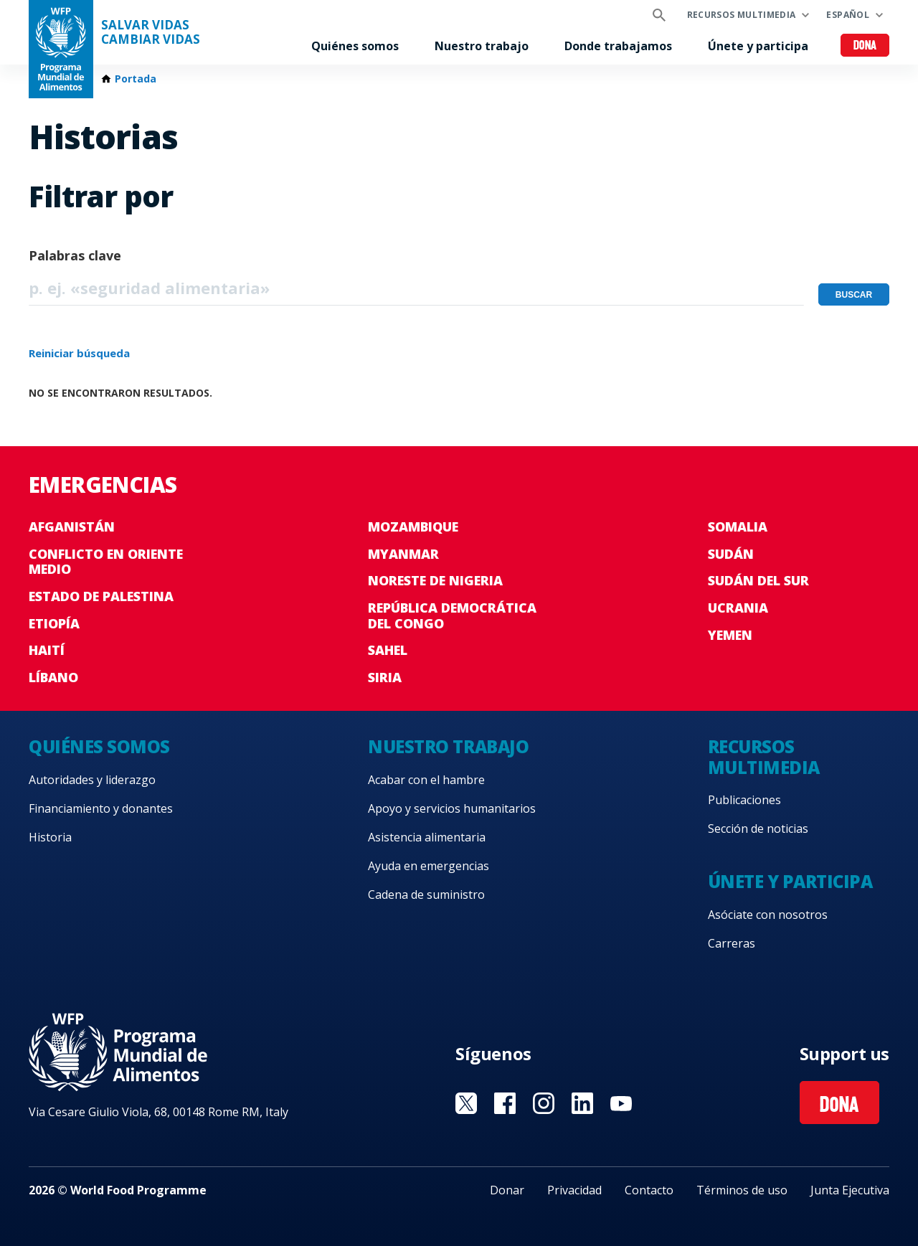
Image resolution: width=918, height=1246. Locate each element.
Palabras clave (75, 255)
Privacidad (574, 1190)
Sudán (731, 553)
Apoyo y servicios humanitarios (452, 808)
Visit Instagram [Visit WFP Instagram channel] (543, 1103)
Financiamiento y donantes (101, 808)
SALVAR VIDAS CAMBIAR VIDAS (150, 32)
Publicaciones (744, 800)
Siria (385, 677)
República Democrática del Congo (452, 615)
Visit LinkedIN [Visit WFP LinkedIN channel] (582, 1103)
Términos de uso (741, 1190)
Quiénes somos (355, 46)
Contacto (649, 1190)
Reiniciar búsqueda (79, 353)
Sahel (387, 650)
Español (847, 15)
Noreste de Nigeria (435, 580)
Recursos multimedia (741, 15)
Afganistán (72, 526)
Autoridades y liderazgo (92, 780)
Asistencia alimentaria (427, 837)
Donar (507, 1190)
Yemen (730, 634)
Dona (865, 46)
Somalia (737, 526)
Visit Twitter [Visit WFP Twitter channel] (466, 1103)
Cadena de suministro (426, 894)
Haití (47, 650)
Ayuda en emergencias (428, 866)
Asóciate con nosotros (768, 914)
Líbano (53, 677)
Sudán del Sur (758, 580)
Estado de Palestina (101, 596)
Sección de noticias (758, 828)
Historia (50, 837)
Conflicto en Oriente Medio (106, 561)
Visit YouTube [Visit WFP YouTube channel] (621, 1103)
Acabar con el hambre (426, 780)
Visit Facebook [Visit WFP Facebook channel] (505, 1103)
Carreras (731, 943)
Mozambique (413, 526)
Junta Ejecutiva (849, 1190)
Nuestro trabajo (482, 46)
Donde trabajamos (618, 46)
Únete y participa (758, 46)
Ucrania (738, 607)
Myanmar (403, 553)
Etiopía (54, 623)
